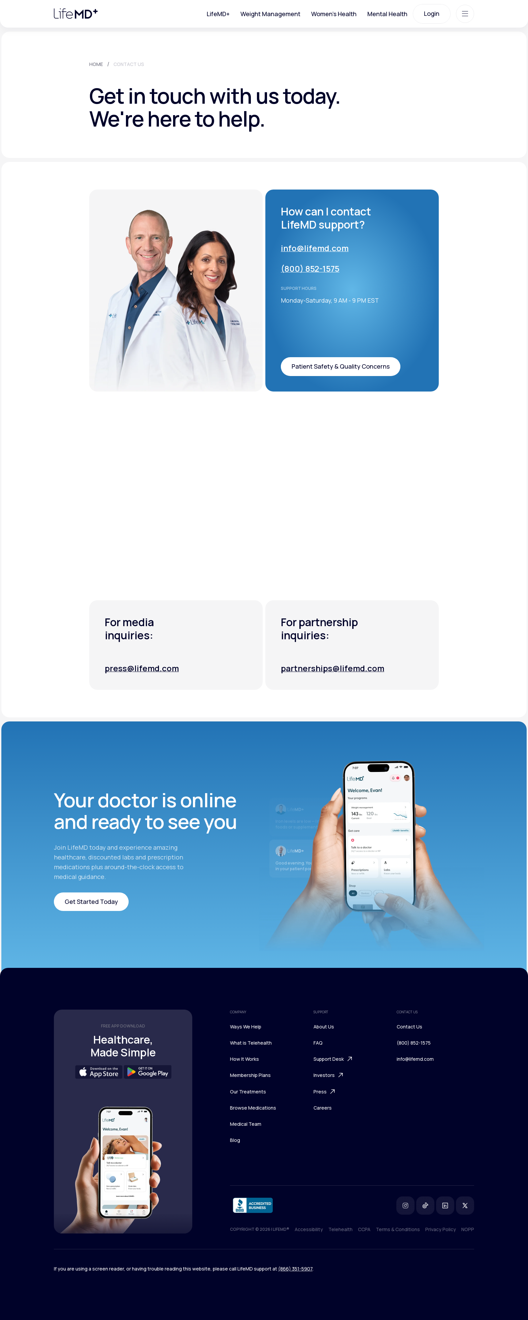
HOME (96, 64)
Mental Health (387, 14)
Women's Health (334, 14)
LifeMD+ (218, 14)
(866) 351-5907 (295, 1268)
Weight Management (270, 14)
